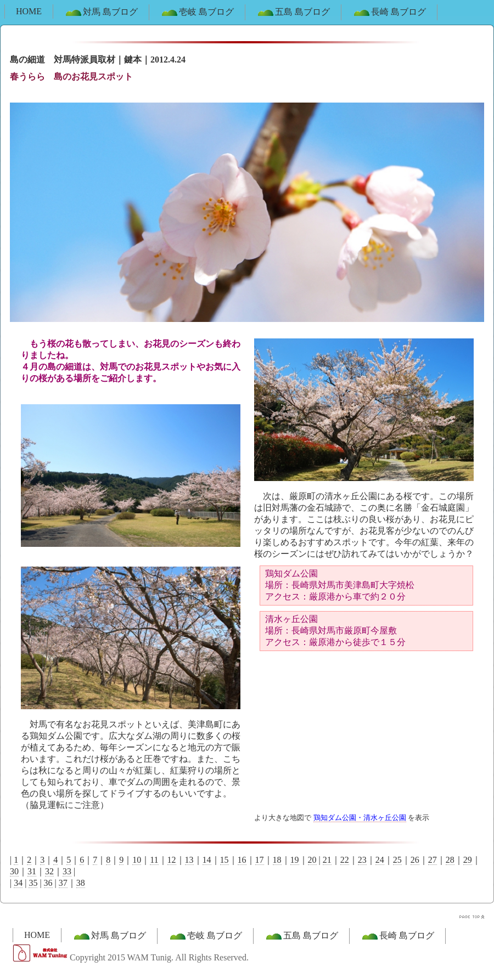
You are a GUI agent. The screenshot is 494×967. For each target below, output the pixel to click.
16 (242, 859)
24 (379, 859)
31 (31, 871)
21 (327, 859)
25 (397, 859)
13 (189, 859)
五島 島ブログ (293, 12)
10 (136, 859)
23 (362, 859)
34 (18, 882)
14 (207, 859)
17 (259, 859)
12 (171, 859)
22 (344, 859)
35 (33, 882)
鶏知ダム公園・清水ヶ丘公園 (359, 817)
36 (48, 882)
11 (154, 859)
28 (450, 859)
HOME (29, 11)
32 (49, 871)
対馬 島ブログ (101, 12)
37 (63, 882)
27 (432, 859)
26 (415, 859)
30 (14, 871)
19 (294, 859)
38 (80, 882)
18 (277, 859)
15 (224, 859)
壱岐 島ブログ (197, 12)
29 (467, 859)
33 (67, 871)
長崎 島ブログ (389, 12)
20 (312, 859)
